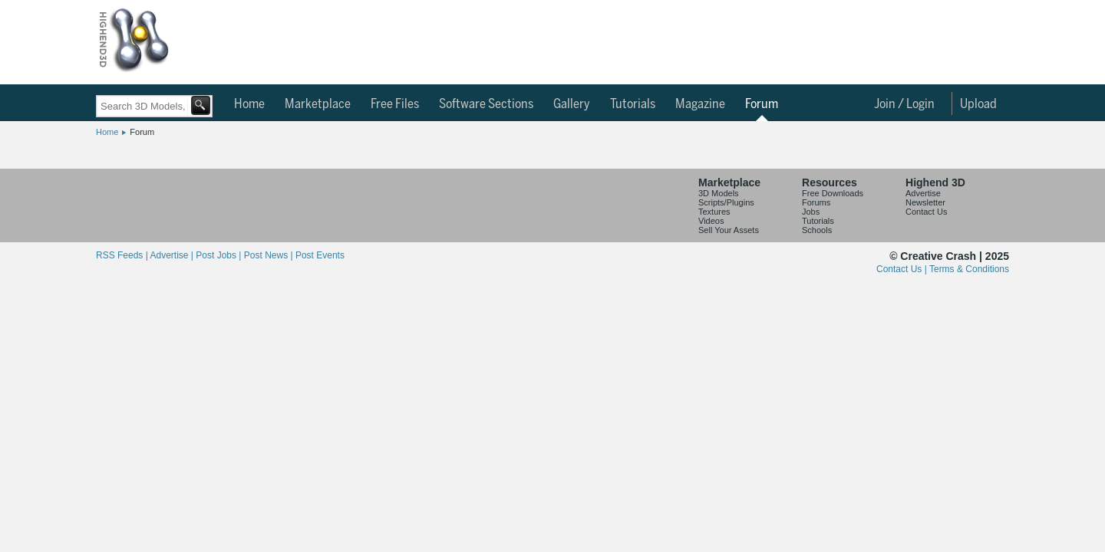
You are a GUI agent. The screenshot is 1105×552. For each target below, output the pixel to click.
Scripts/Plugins (726, 202)
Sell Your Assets (728, 230)
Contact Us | (902, 269)
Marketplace (318, 104)
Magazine (700, 104)
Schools (817, 230)
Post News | (269, 255)
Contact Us (926, 211)
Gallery (571, 104)
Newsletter (925, 202)
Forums (816, 202)
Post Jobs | (219, 255)
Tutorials (632, 104)
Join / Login (904, 104)
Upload (978, 104)
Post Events (320, 255)
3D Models (718, 193)
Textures (714, 211)
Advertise (923, 193)
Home (249, 104)
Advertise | (173, 255)
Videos (711, 220)
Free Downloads (832, 193)
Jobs (811, 211)
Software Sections (486, 104)
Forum (761, 104)
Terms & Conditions (969, 269)
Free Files (395, 104)
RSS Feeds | (123, 255)
